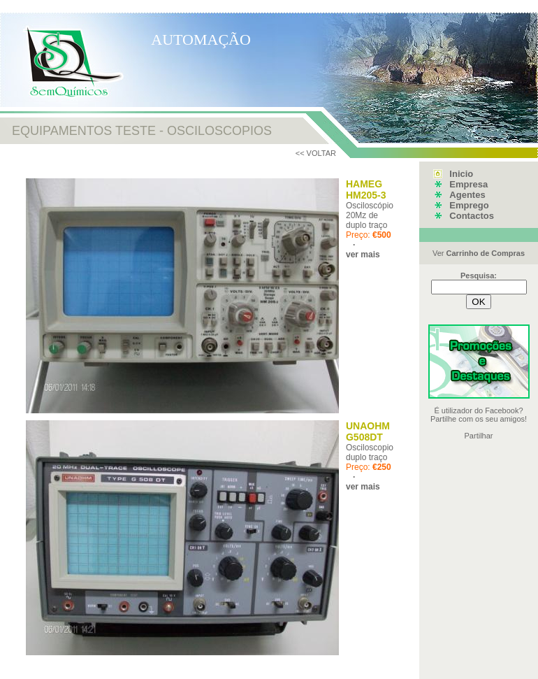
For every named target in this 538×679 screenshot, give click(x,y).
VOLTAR (321, 153)
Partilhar (479, 435)
